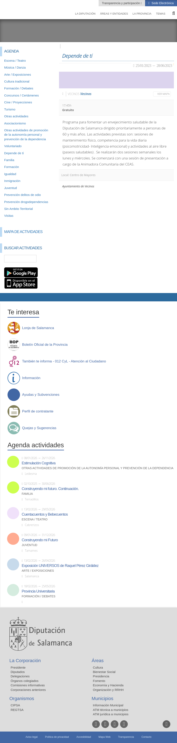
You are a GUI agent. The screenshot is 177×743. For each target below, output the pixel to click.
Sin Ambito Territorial (18, 208)
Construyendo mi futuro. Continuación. (50, 489)
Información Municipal (108, 705)
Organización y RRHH (108, 690)
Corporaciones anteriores (28, 690)
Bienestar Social (104, 672)
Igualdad (10, 174)
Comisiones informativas (28, 685)
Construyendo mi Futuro (40, 540)
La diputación (85, 13)
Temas (160, 13)
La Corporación (25, 660)
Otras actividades (16, 116)
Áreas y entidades (114, 13)
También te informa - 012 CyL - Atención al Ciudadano (64, 361)
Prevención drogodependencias (26, 202)
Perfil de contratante (37, 411)
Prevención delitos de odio (22, 195)
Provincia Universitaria (38, 591)
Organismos (21, 698)
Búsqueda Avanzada (50, 258)
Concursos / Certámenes (21, 95)
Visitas (8, 215)
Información (31, 378)
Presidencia (101, 676)
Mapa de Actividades (23, 232)
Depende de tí (14, 153)
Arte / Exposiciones (17, 74)
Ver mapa (163, 94)
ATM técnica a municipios (110, 710)
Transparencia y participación (121, 3)
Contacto (147, 736)
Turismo (9, 109)
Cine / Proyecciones (18, 102)
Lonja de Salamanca (38, 328)
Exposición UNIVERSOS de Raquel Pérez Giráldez (60, 566)
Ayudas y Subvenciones (40, 395)
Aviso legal (31, 736)
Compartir (5, 297)
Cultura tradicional (16, 81)
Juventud (10, 188)
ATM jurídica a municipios (111, 714)
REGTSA (17, 710)
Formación (11, 167)
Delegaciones (20, 676)
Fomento (99, 681)
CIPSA (15, 705)
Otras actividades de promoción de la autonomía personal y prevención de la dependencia (26, 134)
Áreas (98, 660)
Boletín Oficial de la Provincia (45, 345)
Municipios (102, 698)
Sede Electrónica (162, 3)
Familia (9, 160)
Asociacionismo (15, 123)
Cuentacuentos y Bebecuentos (45, 514)
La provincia (142, 13)
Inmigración (12, 181)
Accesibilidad (83, 736)
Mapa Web (104, 736)
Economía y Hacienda (108, 685)
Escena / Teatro (15, 60)
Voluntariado (12, 146)
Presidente (18, 667)
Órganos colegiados (24, 681)
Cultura (98, 667)
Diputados (18, 672)
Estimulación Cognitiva (38, 463)
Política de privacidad (57, 736)
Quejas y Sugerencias (39, 428)
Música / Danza (15, 67)
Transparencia (126, 736)
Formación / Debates (18, 88)
